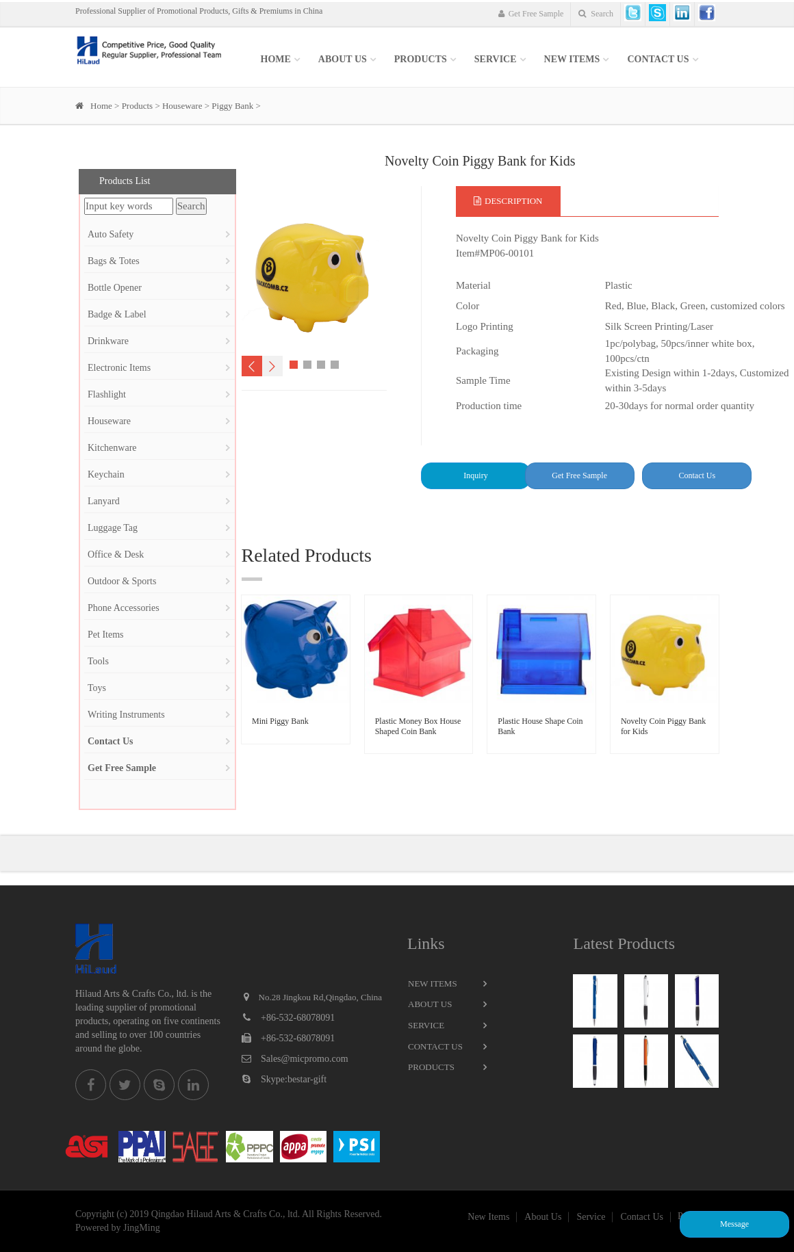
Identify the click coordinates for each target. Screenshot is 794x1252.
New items (572, 59)
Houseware (182, 106)
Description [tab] (508, 201)
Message (734, 1224)
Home (276, 59)
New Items (432, 983)
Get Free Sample (531, 13)
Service (426, 1025)
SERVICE (495, 59)
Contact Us (658, 59)
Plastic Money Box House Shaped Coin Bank (418, 725)
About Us (342, 59)
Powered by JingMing (117, 1228)
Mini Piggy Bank (280, 721)
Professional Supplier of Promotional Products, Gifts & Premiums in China (198, 11)
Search (595, 13)
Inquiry (475, 475)
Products (420, 59)
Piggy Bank (232, 106)
